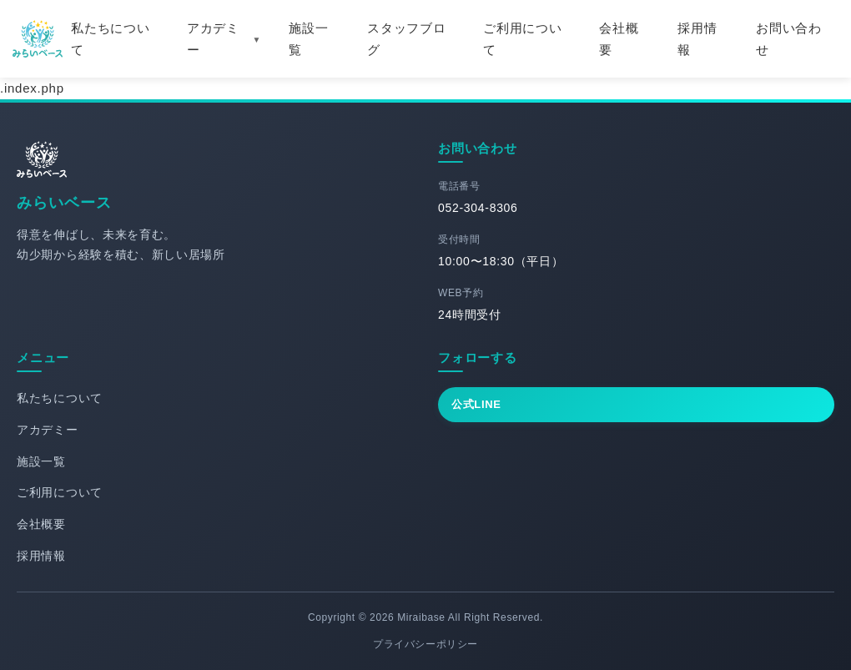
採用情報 (697, 39)
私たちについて (110, 39)
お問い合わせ (789, 39)
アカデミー (213, 39)
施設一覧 (308, 39)
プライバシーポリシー (425, 644)
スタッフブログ (406, 39)
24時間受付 (469, 314)
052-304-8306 (478, 207)
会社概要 (618, 39)
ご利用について (522, 39)
